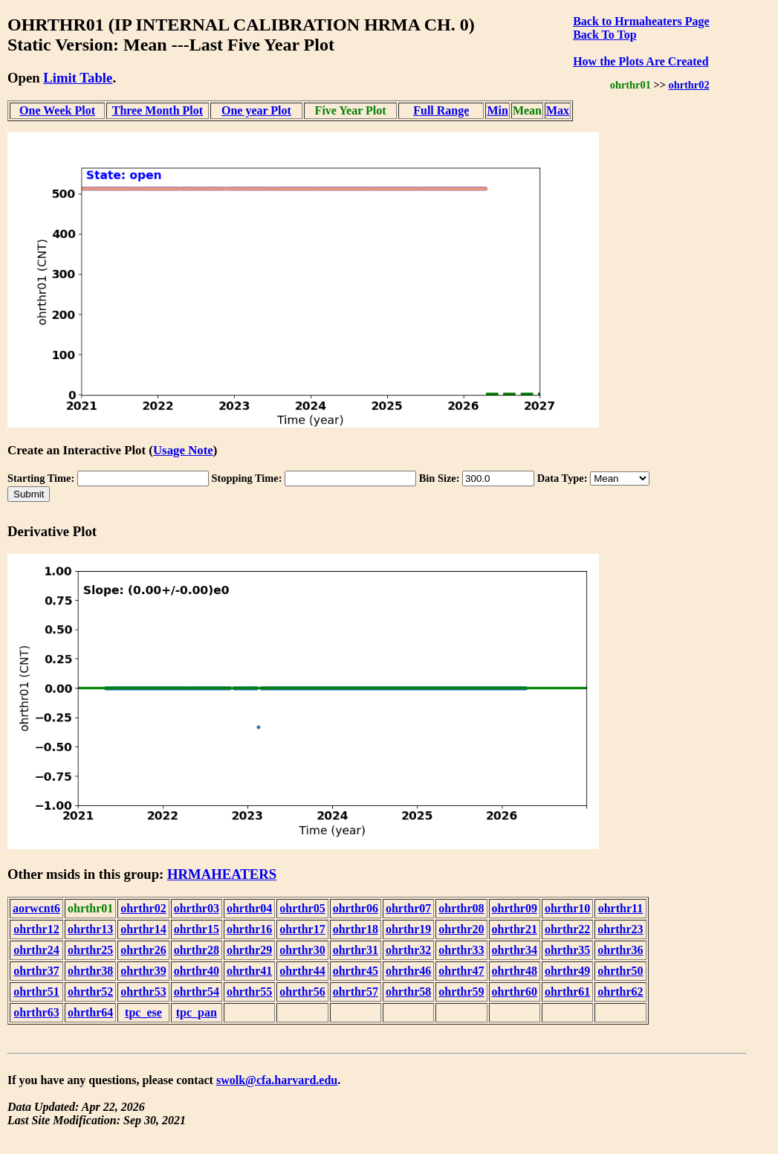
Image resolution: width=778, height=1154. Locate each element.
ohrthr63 (36, 1012)
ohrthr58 (408, 991)
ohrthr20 (461, 929)
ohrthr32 (408, 950)
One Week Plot (57, 110)
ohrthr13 (90, 929)
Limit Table (77, 78)
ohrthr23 (620, 929)
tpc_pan (196, 1012)
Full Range (441, 110)
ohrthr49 (567, 970)
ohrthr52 (90, 991)
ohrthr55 (249, 991)
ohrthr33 (461, 950)
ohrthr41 (249, 970)
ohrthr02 (688, 85)
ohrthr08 (461, 908)
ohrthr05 (302, 908)
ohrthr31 (355, 950)
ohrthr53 (143, 991)
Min (497, 110)
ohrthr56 (302, 991)
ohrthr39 (143, 970)
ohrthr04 (249, 908)
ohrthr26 (143, 950)
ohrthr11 (620, 908)
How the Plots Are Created (640, 61)
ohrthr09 (514, 908)
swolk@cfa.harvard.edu (276, 1080)
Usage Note (183, 450)
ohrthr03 (196, 908)
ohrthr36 (620, 950)
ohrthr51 (36, 991)
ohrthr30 (302, 950)
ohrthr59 (461, 991)
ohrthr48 (514, 970)
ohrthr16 (249, 929)
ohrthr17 (302, 929)
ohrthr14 (143, 929)
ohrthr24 (36, 950)
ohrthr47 (461, 970)
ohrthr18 (355, 929)
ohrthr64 (90, 1012)
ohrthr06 (355, 908)
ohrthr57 (355, 991)
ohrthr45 (355, 970)
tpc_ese (143, 1012)
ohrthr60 (514, 991)
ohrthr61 (567, 991)
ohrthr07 (408, 908)
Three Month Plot (157, 110)
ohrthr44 (302, 970)
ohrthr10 (567, 908)
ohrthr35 (567, 950)
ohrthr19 (408, 929)
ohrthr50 (620, 970)
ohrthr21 (514, 929)
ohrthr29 (249, 950)
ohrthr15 (196, 929)
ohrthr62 (620, 991)
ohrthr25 (90, 950)
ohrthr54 (196, 991)
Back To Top (604, 34)
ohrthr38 (90, 970)
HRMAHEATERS (221, 874)
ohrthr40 (196, 970)
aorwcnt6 (36, 908)
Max (557, 110)
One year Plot (256, 110)
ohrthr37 (36, 970)
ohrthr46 (408, 970)
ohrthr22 (567, 929)
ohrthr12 (36, 929)
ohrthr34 (514, 950)
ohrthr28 (196, 950)
